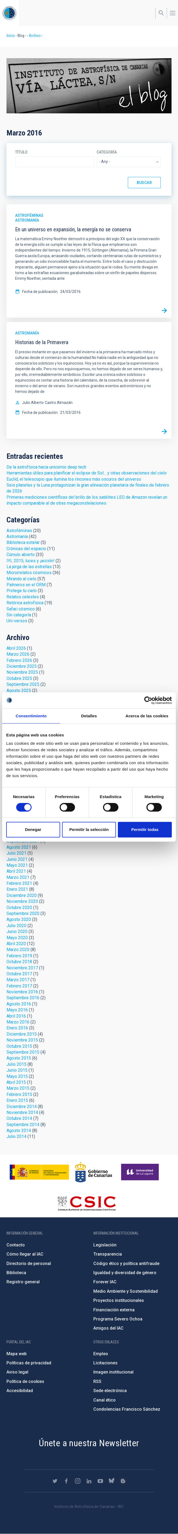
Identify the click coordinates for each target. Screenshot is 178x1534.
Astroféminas (29, 215)
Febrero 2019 (19, 955)
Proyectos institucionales (118, 1300)
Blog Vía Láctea (89, 85)
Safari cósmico (20, 608)
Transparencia (107, 1254)
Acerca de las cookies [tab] (146, 716)
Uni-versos (16, 620)
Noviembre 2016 (22, 991)
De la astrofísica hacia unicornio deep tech (46, 467)
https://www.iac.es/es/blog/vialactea (123, 1481)
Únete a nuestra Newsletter (89, 1443)
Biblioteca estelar (23, 542)
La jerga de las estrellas (29, 566)
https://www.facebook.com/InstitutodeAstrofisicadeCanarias (66, 1481)
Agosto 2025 (18, 690)
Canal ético (104, 1400)
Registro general (23, 1281)
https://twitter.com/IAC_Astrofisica (55, 1481)
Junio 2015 (17, 1070)
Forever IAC (105, 1281)
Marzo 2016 (17, 1022)
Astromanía (27, 220)
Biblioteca (16, 1272)
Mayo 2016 (17, 1009)
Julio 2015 (16, 1064)
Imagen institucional (113, 1372)
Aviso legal (17, 1372)
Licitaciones (105, 1362)
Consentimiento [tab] (31, 716)
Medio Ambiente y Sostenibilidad (125, 1291)
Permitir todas (145, 829)
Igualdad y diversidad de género (124, 1272)
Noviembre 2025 (22, 672)
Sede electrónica (110, 1390)
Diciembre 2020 (21, 895)
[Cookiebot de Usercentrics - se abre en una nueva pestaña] (148, 700)
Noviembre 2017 (22, 967)
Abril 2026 (16, 648)
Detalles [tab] (89, 716)
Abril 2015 (16, 1082)
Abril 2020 (16, 943)
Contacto (15, 1245)
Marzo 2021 (17, 877)
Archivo (35, 35)
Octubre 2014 (19, 1118)
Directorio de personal (28, 1263)
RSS (97, 1381)
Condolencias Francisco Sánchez (126, 1409)
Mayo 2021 (17, 865)
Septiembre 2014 (22, 1124)
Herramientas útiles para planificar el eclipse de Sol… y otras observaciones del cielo (86, 473)
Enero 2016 (17, 1027)
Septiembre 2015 (22, 1052)
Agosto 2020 (18, 919)
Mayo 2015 (17, 1076)
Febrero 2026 (19, 660)
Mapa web (16, 1353)
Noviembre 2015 (22, 1040)
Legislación (105, 1245)
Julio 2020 (16, 925)
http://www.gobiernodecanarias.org (93, 1172)
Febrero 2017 (19, 985)
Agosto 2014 (18, 1130)
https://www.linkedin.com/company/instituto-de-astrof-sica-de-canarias (89, 1481)
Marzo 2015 (17, 1088)
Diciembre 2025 (21, 666)
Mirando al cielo (21, 578)
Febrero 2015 (19, 1094)
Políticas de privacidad (28, 1362)
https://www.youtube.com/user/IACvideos (100, 1481)
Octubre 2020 (19, 907)
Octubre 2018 (19, 961)
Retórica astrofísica (24, 602)
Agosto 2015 (18, 1058)
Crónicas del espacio (26, 548)
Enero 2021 (17, 889)
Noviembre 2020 (22, 901)
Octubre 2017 (19, 973)
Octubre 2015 (19, 1046)
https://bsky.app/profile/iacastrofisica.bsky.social (111, 1481)
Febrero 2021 (19, 883)
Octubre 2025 (19, 678)
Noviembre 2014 (22, 1112)
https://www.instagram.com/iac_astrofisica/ (77, 1481)
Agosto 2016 (18, 1004)
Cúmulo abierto (20, 554)
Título (21, 152)
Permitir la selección (89, 829)
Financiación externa (114, 1309)
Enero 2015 (17, 1100)
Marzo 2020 (17, 949)
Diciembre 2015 (21, 1034)
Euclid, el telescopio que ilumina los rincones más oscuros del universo (73, 479)
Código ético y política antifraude (126, 1263)
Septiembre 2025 (22, 684)
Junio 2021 (17, 859)
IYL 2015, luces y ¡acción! (30, 560)
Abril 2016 (16, 1016)
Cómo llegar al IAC (24, 1254)
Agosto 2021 (18, 847)
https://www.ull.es (140, 1172)
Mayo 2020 (17, 937)
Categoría (107, 152)
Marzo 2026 (17, 654)
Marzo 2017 (17, 979)
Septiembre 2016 (22, 997)
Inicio (10, 35)
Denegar (33, 829)
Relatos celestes (22, 596)
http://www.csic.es (86, 1203)
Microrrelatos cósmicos (29, 572)
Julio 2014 (16, 1136)
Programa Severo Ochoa (117, 1319)
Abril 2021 (16, 871)
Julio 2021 (16, 853)
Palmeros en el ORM (26, 584)
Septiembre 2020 (22, 913)
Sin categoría (18, 614)
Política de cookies (25, 1381)
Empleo (100, 1353)
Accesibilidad (19, 1390)
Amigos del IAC (108, 1328)
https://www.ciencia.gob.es (39, 1172)
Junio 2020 (17, 931)
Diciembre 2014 (21, 1106)
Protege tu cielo (21, 590)
